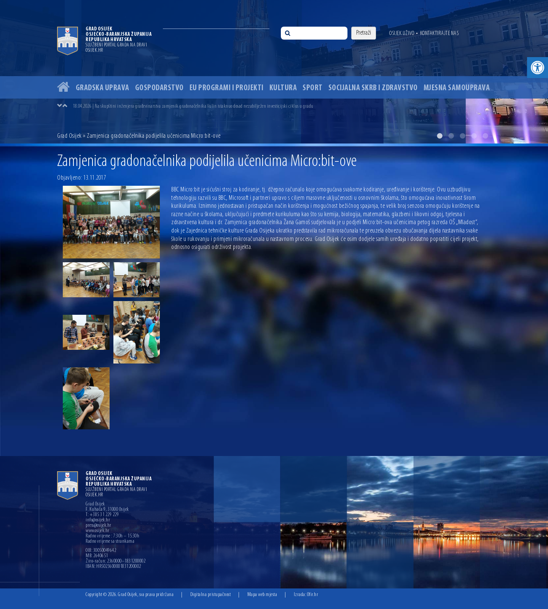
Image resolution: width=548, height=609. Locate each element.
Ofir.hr (313, 595)
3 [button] (462, 136)
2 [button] (451, 136)
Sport (313, 88)
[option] (274, 71)
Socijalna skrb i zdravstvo (373, 88)
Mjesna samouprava (457, 88)
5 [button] (485, 136)
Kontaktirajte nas (439, 33)
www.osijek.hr (98, 531)
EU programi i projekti (227, 88)
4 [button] (474, 136)
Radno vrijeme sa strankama (110, 541)
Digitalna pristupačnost (210, 595)
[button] (537, 67)
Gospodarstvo (159, 88)
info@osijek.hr (98, 520)
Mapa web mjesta (262, 595)
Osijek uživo (401, 33)
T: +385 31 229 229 (102, 515)
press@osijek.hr (99, 525)
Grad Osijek (69, 136)
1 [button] (439, 136)
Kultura (283, 88)
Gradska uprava (102, 88)
